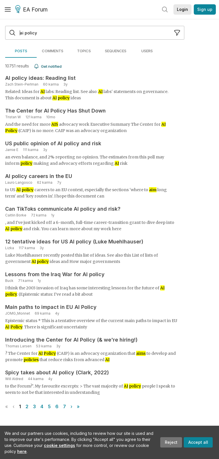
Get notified (48, 66)
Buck (9, 280)
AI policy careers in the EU (38, 176)
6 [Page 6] (56, 406)
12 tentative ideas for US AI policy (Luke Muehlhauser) (74, 242)
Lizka (9, 248)
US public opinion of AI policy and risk (53, 143)
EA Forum (32, 10)
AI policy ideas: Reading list (40, 78)
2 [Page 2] (27, 406)
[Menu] (8, 9)
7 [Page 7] (64, 406)
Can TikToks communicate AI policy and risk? (62, 209)
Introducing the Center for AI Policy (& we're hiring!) (71, 340)
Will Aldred (14, 379)
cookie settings (59, 445)
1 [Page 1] (20, 406)
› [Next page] (71, 406)
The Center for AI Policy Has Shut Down (55, 111)
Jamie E (11, 150)
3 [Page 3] (34, 406)
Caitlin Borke (15, 215)
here (22, 451)
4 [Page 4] (41, 406)
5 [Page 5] (49, 406)
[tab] (21, 51)
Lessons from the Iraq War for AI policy (55, 274)
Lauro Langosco (18, 182)
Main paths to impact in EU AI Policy (51, 307)
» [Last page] (78, 406)
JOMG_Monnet (17, 313)
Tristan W (13, 117)
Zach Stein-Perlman (21, 84)
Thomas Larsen (18, 346)
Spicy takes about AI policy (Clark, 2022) (57, 372)
